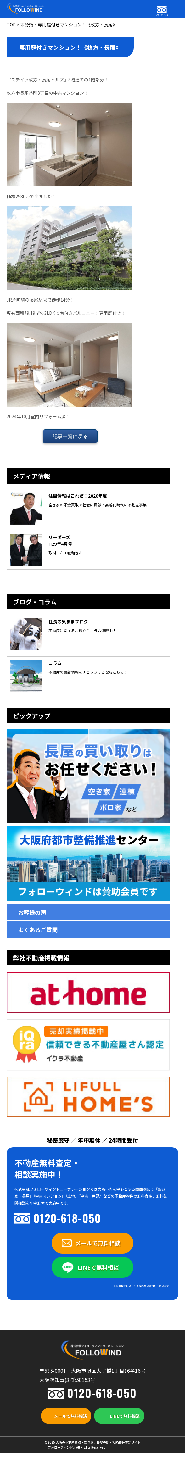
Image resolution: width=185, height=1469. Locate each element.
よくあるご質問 (38, 930)
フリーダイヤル (161, 15)
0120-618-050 (67, 1218)
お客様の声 (32, 912)
